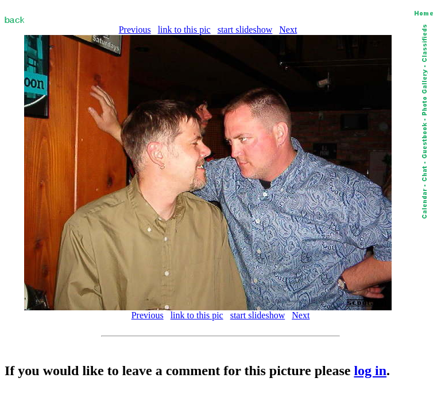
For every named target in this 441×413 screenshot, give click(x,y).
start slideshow (245, 29)
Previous (135, 29)
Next (288, 29)
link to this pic (184, 29)
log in (370, 370)
